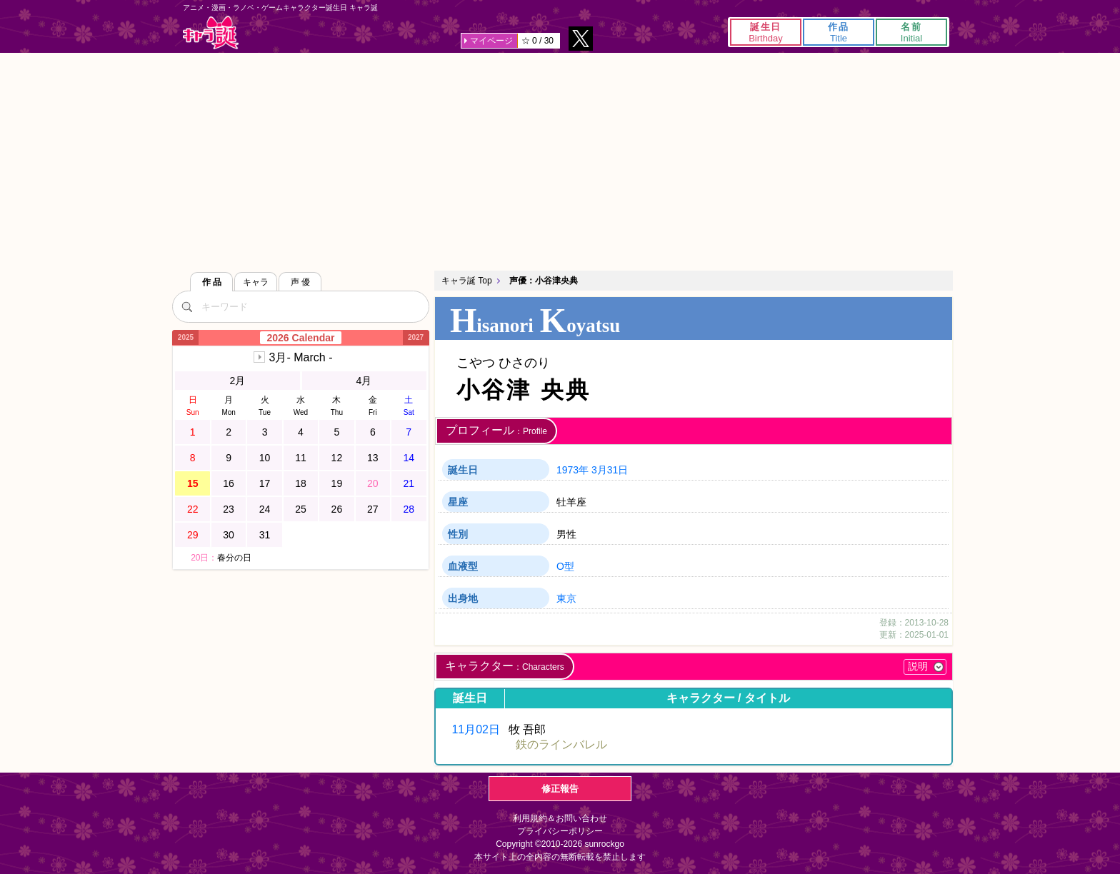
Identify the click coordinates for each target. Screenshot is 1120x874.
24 (265, 509)
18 (300, 483)
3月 (301, 357)
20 (373, 483)
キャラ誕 (211, 32)
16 (228, 483)
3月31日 (609, 470)
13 (373, 457)
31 (265, 535)
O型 (565, 566)
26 (337, 509)
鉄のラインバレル (561, 744)
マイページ (491, 41)
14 (408, 457)
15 (193, 483)
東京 (566, 598)
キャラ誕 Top (466, 281)
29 (193, 535)
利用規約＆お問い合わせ (560, 818)
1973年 (572, 470)
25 (300, 509)
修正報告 (560, 788)
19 (337, 483)
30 (228, 535)
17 (265, 483)
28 (408, 509)
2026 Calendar (301, 337)
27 (373, 509)
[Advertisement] (560, 160)
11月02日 (475, 729)
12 (337, 457)
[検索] (186, 306)
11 (300, 457)
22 (193, 509)
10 (265, 457)
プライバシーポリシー (560, 831)
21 (408, 483)
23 (228, 509)
